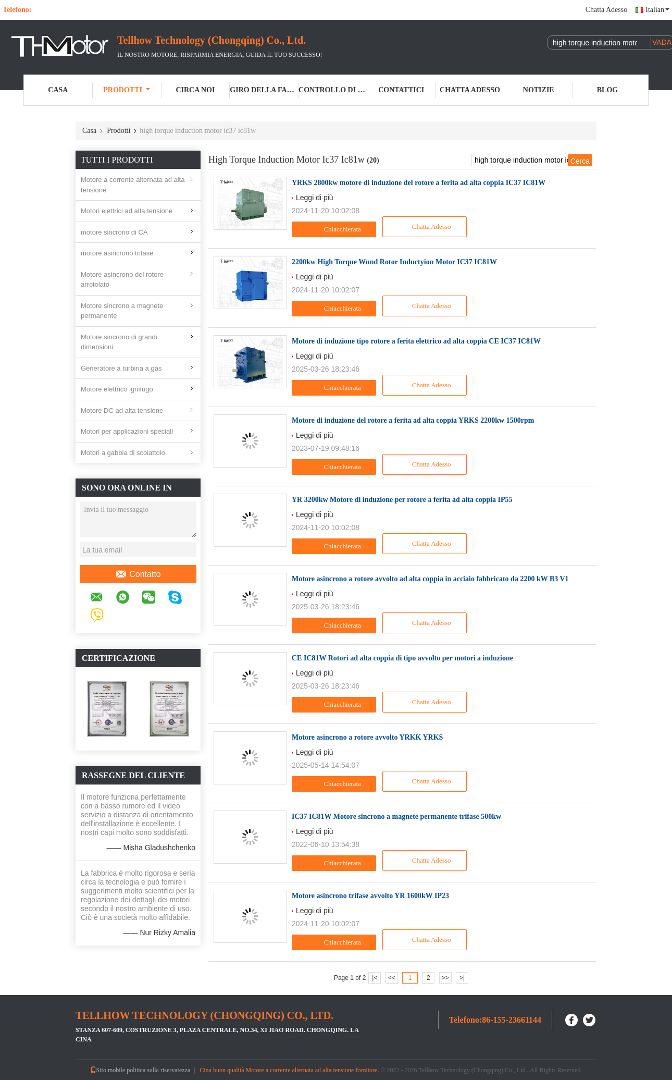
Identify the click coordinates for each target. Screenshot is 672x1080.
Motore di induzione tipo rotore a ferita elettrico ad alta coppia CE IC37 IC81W (416, 341)
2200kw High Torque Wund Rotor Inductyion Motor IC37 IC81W (394, 262)
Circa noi (195, 90)
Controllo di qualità (332, 90)
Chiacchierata (335, 229)
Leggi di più (314, 197)
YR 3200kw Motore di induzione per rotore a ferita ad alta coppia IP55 (402, 500)
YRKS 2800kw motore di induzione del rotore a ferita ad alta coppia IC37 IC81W (418, 183)
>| (462, 977)
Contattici (401, 90)
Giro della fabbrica (264, 90)
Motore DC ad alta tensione (122, 410)
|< (374, 977)
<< (391, 977)
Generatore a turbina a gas (121, 368)
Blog (607, 90)
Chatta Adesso (607, 10)
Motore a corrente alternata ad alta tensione (132, 185)
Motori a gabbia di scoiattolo (123, 453)
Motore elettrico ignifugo (117, 389)
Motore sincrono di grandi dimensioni (119, 342)
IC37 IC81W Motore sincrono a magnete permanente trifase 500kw (396, 816)
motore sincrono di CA (114, 232)
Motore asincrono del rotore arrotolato (122, 280)
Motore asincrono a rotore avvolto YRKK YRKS (367, 737)
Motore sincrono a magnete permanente (122, 311)
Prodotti (126, 90)
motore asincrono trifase (117, 253)
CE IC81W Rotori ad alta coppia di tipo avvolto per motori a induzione (402, 658)
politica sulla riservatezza (158, 1070)
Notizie (538, 90)
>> (445, 977)
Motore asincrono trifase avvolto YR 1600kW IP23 (370, 896)
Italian (657, 10)
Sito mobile (108, 1070)
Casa (58, 90)
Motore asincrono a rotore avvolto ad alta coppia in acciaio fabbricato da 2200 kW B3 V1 (430, 579)
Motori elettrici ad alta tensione (126, 211)
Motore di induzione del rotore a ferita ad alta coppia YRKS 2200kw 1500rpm (413, 420)
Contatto (137, 574)
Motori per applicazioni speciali (127, 431)
